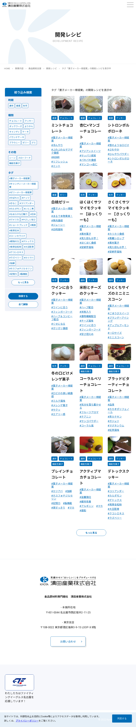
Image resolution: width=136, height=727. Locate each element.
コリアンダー (116, 491)
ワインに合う (60, 307)
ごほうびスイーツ (119, 313)
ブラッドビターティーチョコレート (118, 385)
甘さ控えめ (87, 334)
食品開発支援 (34, 68)
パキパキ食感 (88, 160)
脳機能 (68, 503)
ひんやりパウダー (119, 154)
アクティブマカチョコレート (90, 477)
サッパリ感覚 (88, 155)
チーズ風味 (87, 320)
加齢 (69, 491)
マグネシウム (116, 425)
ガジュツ (114, 421)
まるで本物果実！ (63, 216)
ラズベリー (115, 517)
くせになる (59, 323)
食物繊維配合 (88, 316)
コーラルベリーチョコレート (90, 385)
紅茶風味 (114, 430)
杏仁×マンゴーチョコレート (90, 131)
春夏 (54, 118)
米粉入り (86, 311)
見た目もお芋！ (90, 238)
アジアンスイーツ (91, 151)
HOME (7, 68)
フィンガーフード (63, 311)
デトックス (115, 500)
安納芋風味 (87, 247)
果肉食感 (58, 220)
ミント (56, 166)
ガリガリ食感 (60, 328)
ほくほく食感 (88, 242)
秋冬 (83, 195)
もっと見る (23, 282)
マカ (71, 507)
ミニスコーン (116, 337)
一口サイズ (115, 333)
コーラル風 (87, 425)
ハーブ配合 (87, 307)
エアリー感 (59, 414)
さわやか (114, 149)
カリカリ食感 (116, 233)
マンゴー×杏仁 (89, 164)
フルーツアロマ (90, 412)
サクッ (56, 409)
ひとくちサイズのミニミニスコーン (118, 294)
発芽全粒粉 (115, 504)
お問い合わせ (68, 641)
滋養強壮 (86, 497)
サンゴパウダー (90, 421)
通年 (83, 280)
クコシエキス (116, 513)
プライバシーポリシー (27, 720)
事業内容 (19, 68)
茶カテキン (115, 416)
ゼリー (63, 195)
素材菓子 (86, 233)
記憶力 (56, 503)
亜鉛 (83, 510)
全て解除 (23, 304)
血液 (111, 404)
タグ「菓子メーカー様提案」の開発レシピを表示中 (86, 68)
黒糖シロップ (116, 238)
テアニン (86, 416)
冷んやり (58, 145)
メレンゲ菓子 (60, 405)
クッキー (120, 118)
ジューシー (59, 225)
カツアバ (58, 491)
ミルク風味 (59, 400)
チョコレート (66, 118)
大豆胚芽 (114, 509)
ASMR (56, 157)
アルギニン (87, 506)
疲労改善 (86, 501)
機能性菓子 (86, 371)
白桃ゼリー (60, 202)
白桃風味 (58, 229)
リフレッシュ (60, 161)
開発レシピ (51, 68)
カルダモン (115, 495)
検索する (23, 296)
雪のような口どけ (119, 145)
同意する (122, 718)
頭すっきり (59, 507)
